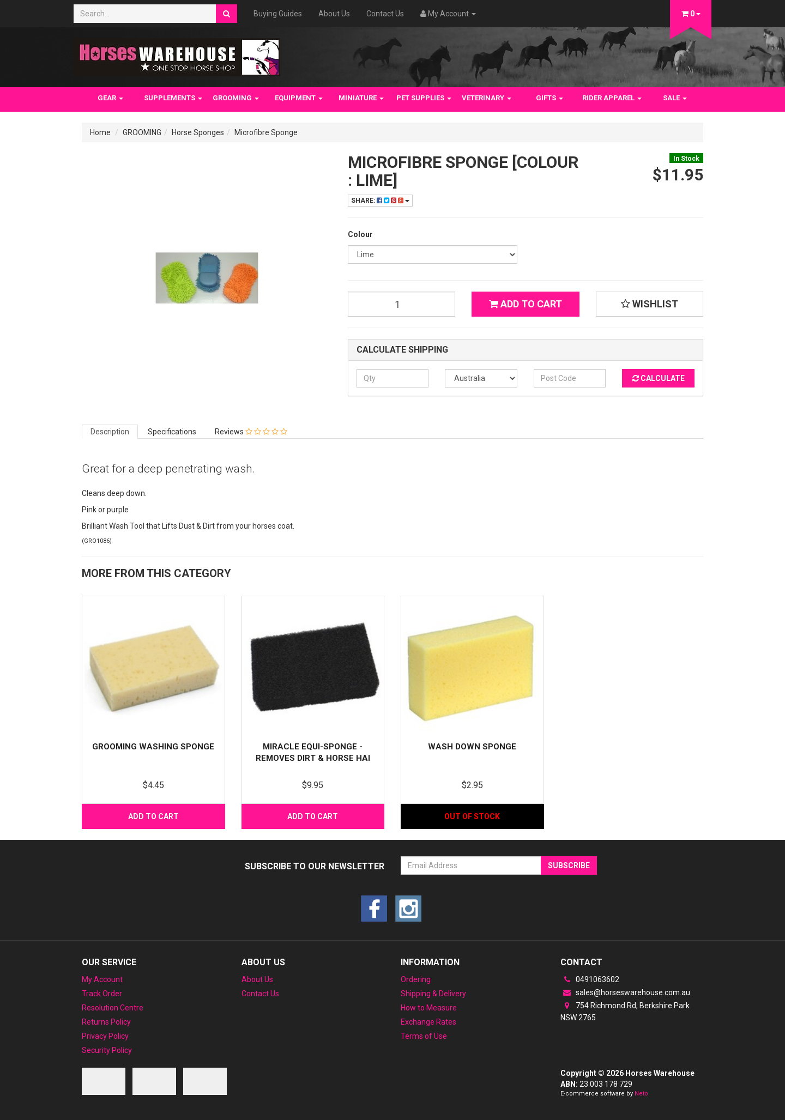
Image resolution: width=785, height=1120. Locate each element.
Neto (641, 1093)
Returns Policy (106, 1022)
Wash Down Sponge (472, 747)
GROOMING (236, 98)
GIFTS (549, 98)
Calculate (658, 378)
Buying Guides (277, 13)
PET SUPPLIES (423, 98)
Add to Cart (525, 304)
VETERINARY (486, 98)
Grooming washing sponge (153, 747)
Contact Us (385, 13)
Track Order (102, 993)
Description (109, 431)
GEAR (110, 98)
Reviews (251, 431)
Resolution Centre (112, 1007)
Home (100, 132)
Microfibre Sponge (266, 132)
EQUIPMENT (299, 98)
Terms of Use (424, 1036)
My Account (102, 979)
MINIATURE (361, 98)
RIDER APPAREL (612, 98)
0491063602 (589, 979)
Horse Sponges (198, 132)
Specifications (172, 431)
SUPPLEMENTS (173, 98)
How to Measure (429, 1007)
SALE (675, 98)
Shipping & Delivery (433, 993)
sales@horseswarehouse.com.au (625, 992)
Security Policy (107, 1050)
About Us (334, 13)
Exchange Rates (428, 1022)
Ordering (416, 979)
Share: (380, 200)
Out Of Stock (472, 816)
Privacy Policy (105, 1036)
